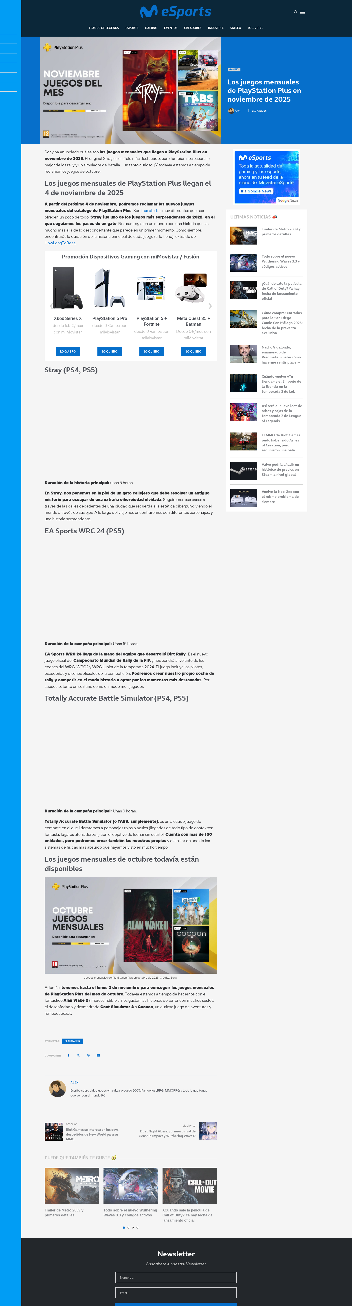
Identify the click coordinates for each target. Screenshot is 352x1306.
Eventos (170, 28)
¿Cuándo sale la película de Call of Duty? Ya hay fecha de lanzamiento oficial (188, 1215)
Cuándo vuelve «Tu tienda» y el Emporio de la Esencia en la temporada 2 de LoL (281, 384)
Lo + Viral (255, 28)
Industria (216, 28)
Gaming (151, 28)
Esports (131, 28)
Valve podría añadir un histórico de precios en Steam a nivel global (280, 469)
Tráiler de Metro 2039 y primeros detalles (281, 231)
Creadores (192, 28)
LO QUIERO (68, 351)
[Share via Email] (98, 1055)
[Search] (295, 12)
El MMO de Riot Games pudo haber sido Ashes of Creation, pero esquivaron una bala (281, 442)
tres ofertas (151, 210)
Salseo (235, 28)
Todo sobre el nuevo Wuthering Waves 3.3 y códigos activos (281, 261)
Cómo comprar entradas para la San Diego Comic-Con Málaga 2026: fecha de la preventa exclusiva (282, 322)
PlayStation (72, 1041)
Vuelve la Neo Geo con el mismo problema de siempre (280, 496)
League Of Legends (104, 28)
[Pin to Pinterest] (88, 1055)
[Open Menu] (302, 12)
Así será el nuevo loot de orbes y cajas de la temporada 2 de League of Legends (282, 413)
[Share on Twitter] (78, 1055)
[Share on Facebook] (68, 1055)
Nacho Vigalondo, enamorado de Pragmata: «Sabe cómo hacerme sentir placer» (281, 355)
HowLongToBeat (60, 242)
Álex (234, 110)
